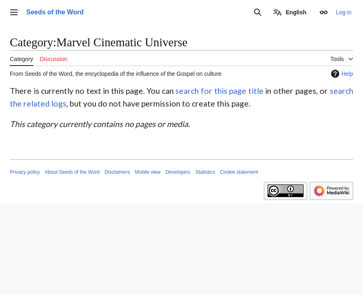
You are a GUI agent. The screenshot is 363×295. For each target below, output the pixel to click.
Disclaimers (117, 172)
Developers (178, 172)
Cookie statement (239, 172)
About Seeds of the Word (72, 172)
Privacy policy (25, 172)
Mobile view (148, 172)
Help (341, 74)
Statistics (205, 172)
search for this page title (219, 90)
